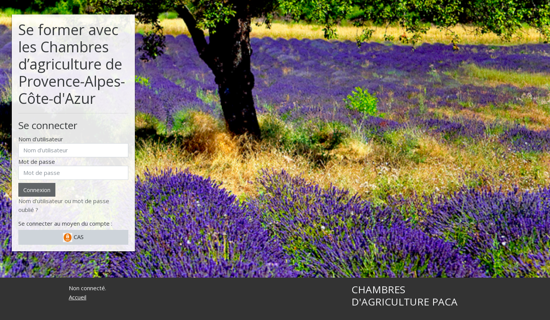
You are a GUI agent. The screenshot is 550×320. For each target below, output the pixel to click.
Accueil (77, 297)
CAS (73, 237)
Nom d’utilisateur (40, 139)
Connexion (36, 190)
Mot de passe (36, 161)
